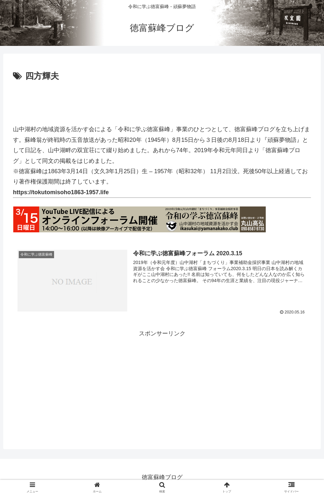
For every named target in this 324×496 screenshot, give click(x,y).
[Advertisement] (162, 101)
